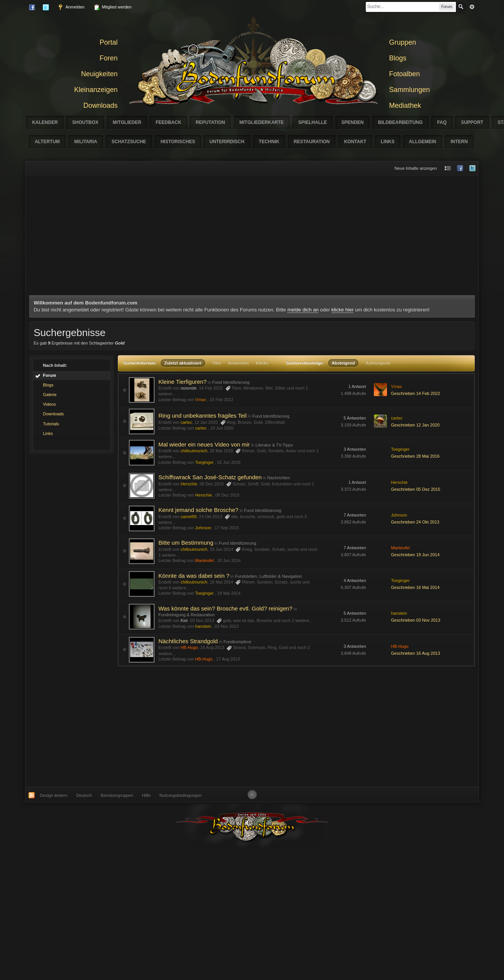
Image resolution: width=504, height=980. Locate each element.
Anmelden (70, 7)
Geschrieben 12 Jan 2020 (415, 425)
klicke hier (343, 310)
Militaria (85, 141)
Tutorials (51, 423)
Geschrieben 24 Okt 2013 (415, 522)
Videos (49, 404)
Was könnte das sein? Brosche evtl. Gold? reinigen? (225, 608)
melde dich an (302, 310)
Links (388, 141)
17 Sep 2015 (227, 527)
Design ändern (54, 795)
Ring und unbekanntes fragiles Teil (202, 415)
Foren (108, 58)
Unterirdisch (226, 141)
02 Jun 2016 (229, 462)
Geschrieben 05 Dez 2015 (415, 489)
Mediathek (405, 105)
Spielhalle (312, 122)
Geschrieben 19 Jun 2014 (415, 554)
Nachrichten (278, 477)
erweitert (472, 7)
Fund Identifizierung (230, 382)
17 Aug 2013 (228, 659)
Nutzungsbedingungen (180, 795)
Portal (108, 42)
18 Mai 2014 (229, 593)
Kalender (45, 122)
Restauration (312, 141)
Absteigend (343, 363)
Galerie (49, 394)
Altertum (47, 141)
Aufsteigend (377, 363)
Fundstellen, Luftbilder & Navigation (268, 576)
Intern (459, 141)
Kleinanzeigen (95, 90)
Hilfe (146, 795)
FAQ (442, 122)
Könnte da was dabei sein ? (193, 575)
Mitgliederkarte (261, 122)
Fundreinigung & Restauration (186, 614)
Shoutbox (85, 122)
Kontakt (355, 141)
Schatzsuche (129, 141)
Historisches (178, 141)
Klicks (262, 363)
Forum (49, 375)
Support (472, 122)
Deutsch (84, 795)
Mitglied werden (112, 7)
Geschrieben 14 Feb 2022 (415, 393)
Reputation (210, 122)
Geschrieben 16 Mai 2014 (415, 587)
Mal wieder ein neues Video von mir (203, 444)
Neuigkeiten (99, 74)
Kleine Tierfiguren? (182, 381)
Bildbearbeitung (400, 122)
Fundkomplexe (237, 641)
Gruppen (402, 42)
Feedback (168, 122)
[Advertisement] (252, 237)
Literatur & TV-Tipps (274, 445)
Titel (216, 363)
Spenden (352, 122)
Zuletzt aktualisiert (183, 363)
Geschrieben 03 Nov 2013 (415, 620)
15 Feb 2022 (221, 399)
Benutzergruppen (117, 795)
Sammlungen (409, 90)
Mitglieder (127, 122)
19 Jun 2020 (222, 428)
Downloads (100, 105)
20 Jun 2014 (229, 560)
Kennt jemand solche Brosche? (198, 510)
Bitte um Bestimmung (185, 542)
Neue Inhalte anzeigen (415, 168)
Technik (269, 141)
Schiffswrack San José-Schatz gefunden (209, 477)
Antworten (238, 363)
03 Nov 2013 (227, 626)
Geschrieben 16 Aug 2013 (415, 653)
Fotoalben (404, 74)
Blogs (398, 58)
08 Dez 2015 (227, 495)
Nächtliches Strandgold (188, 641)
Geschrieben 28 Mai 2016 (415, 456)
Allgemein (422, 141)
